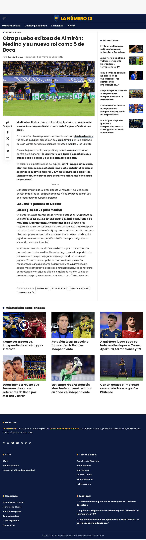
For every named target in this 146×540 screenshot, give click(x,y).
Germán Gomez (16, 57)
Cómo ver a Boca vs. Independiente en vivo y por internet (23, 345)
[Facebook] (4, 443)
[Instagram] (22, 443)
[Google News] (17, 443)
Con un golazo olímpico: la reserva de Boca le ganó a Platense (119, 389)
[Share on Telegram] (7, 153)
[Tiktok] (26, 443)
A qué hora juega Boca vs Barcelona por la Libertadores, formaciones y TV (112, 62)
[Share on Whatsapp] (7, 146)
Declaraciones (15, 33)
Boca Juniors (59, 289)
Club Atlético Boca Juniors (67, 429)
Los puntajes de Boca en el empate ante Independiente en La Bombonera (113, 95)
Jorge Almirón (65, 140)
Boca (32, 140)
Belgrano (42, 289)
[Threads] (31, 443)
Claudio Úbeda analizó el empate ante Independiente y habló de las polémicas (112, 110)
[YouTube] (13, 443)
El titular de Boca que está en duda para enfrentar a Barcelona (112, 49)
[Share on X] (7, 139)
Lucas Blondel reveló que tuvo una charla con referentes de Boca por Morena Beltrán (21, 390)
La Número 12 (11, 429)
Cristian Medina (84, 136)
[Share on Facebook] (7, 133)
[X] (8, 443)
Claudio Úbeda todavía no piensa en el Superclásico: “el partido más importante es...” (112, 78)
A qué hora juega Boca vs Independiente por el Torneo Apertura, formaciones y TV (120, 345)
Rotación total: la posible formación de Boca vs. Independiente (69, 345)
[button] (5, 18)
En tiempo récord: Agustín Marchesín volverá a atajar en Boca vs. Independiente (71, 389)
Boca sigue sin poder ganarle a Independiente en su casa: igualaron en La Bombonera (111, 126)
